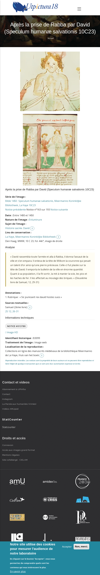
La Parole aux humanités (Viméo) (19, 404)
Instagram (7, 399)
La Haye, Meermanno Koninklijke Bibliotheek (30, 236)
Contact (6, 394)
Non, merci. (81, 546)
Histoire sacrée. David (17, 228)
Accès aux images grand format (18, 450)
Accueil (51, 38)
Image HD (11, 332)
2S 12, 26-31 (12, 311)
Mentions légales (11, 455)
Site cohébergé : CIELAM (15, 460)
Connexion (7, 445)
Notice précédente (15, 209)
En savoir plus (18, 571)
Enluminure (35, 219)
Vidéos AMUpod (10, 409)
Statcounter (9, 427)
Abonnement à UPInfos (14, 389)
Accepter (67, 546)
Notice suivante (59, 209)
